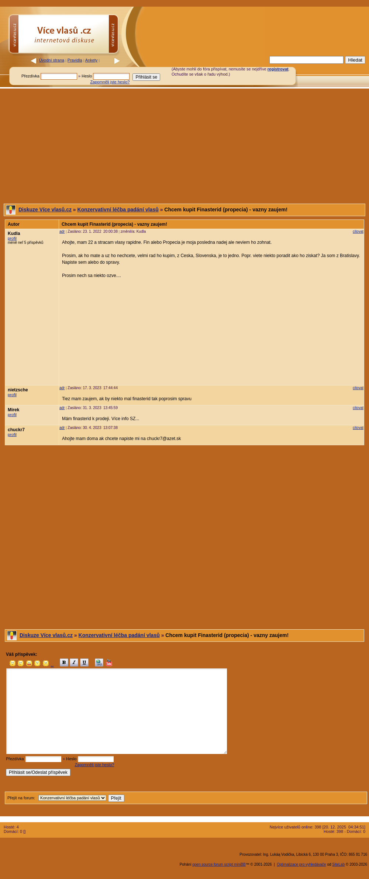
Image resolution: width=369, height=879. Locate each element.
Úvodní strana (51, 60)
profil (12, 238)
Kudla (14, 233)
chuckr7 (16, 429)
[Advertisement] (184, 146)
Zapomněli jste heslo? (110, 82)
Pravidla (75, 60)
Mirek (13, 409)
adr (62, 231)
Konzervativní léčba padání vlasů (118, 209)
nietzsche (18, 389)
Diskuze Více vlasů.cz (45, 209)
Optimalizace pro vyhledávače (301, 864)
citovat (358, 231)
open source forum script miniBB (219, 864)
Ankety (91, 60)
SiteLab (338, 864)
